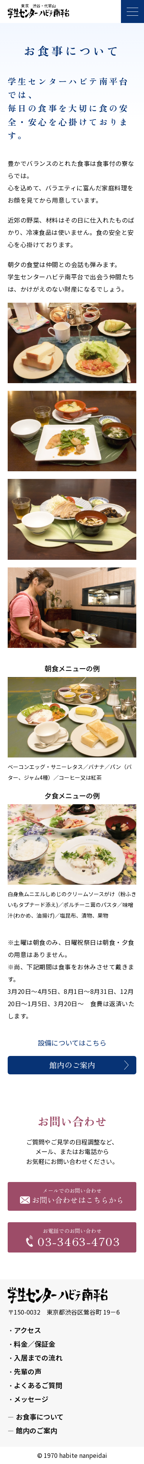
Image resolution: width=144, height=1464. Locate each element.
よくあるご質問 (38, 1385)
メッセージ (31, 1399)
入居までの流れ (38, 1357)
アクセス (27, 1330)
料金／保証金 (34, 1344)
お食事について (40, 1416)
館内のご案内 (72, 1065)
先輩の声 (27, 1371)
